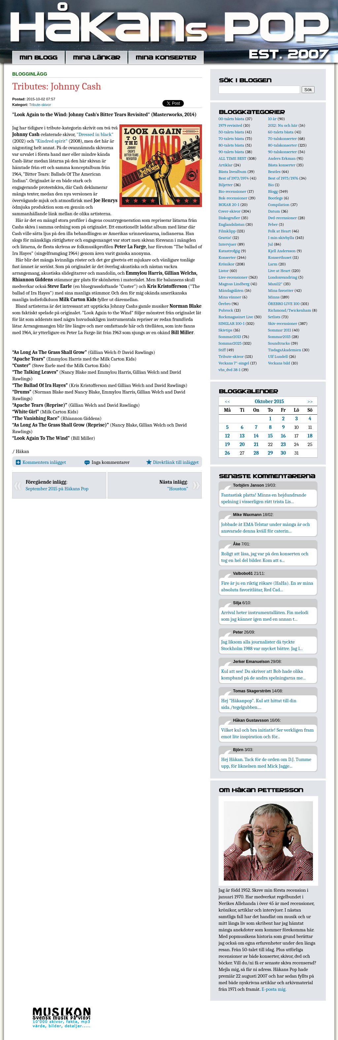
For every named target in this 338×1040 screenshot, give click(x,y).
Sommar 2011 (279, 330)
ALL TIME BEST (232, 158)
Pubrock (226, 310)
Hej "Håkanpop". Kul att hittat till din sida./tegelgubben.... (258, 704)
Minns (274, 297)
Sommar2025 (230, 343)
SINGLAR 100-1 (232, 323)
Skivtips (225, 330)
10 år (272, 118)
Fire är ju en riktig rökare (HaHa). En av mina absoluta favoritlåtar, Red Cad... (267, 586)
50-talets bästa (231, 131)
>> (310, 401)
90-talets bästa (231, 151)
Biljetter (226, 184)
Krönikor (226, 263)
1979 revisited (230, 125)
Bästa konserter (281, 164)
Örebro (224, 303)
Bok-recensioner (233, 197)
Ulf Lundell (278, 356)
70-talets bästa (231, 138)
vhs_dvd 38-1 (229, 369)
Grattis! (225, 237)
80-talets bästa (231, 145)
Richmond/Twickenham (289, 310)
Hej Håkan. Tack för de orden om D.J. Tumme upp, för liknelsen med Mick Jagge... (266, 762)
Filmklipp (227, 230)
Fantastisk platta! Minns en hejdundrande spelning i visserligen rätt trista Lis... (263, 498)
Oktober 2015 (269, 401)
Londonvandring (282, 277)
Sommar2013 (230, 336)
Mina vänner (230, 297)
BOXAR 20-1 (229, 204)
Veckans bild (279, 363)
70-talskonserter (282, 138)
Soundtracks (279, 343)
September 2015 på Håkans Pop (57, 489)
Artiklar (225, 164)
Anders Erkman (281, 158)
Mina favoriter (280, 290)
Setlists (274, 316)
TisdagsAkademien (284, 349)
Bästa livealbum (232, 171)
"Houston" (177, 489)
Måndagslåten (231, 290)
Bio (271, 184)
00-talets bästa (231, 118)
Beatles (274, 171)
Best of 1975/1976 (283, 178)
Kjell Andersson (282, 250)
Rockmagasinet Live (236, 316)
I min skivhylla (281, 237)
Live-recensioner (233, 277)
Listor (224, 270)
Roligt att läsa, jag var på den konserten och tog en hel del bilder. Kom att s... (264, 557)
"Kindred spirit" (51, 141)
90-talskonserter (282, 151)
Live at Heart (279, 270)
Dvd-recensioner (282, 217)
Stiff (222, 349)
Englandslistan (232, 224)
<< (227, 401)
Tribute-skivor (40, 105)
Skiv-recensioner (282, 323)
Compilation (278, 204)
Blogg (273, 191)
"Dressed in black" (95, 134)
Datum (274, 211)
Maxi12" (275, 283)
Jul (270, 244)
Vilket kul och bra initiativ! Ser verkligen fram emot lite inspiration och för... (267, 733)
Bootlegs (275, 197)
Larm (272, 263)
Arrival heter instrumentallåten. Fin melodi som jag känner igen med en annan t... (264, 615)
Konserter (227, 257)
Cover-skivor (229, 211)
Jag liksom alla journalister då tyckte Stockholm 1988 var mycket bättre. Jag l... (262, 645)
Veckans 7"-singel (234, 363)
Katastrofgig (229, 250)
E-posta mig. (273, 989)
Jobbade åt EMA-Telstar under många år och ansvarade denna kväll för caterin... (265, 527)
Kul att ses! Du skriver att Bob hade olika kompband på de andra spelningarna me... (263, 674)
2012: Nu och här (282, 125)
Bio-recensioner (232, 191)
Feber (273, 224)
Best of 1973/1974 (234, 178)
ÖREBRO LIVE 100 (283, 303)
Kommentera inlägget (41, 462)
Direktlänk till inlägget (172, 462)
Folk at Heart (279, 230)
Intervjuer (227, 244)
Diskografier (229, 217)
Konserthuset (279, 257)
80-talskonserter (282, 145)
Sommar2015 (279, 336)
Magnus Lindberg (234, 283)
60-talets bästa (280, 131)
